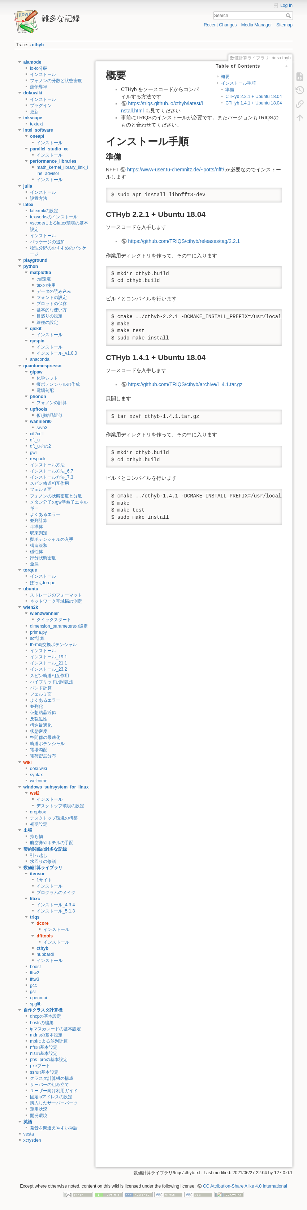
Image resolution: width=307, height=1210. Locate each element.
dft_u (35, 439)
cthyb (38, 44)
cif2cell (36, 433)
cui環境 (43, 279)
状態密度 (38, 731)
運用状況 (38, 1109)
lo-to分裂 (38, 68)
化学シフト (47, 378)
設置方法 (38, 198)
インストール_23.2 (48, 669)
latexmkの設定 (44, 210)
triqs (35, 917)
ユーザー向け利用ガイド (54, 1090)
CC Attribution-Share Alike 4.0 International (245, 1186)
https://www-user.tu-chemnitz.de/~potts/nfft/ (175, 169)
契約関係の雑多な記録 (45, 849)
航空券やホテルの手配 (51, 842)
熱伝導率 (38, 86)
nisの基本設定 (43, 1053)
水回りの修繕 (43, 861)
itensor (37, 873)
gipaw (36, 372)
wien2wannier (44, 613)
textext (36, 124)
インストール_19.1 (48, 656)
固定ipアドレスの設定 (51, 1096)
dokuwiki (32, 92)
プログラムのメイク (55, 892)
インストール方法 (47, 464)
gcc (33, 985)
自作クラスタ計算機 (42, 1010)
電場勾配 (45, 390)
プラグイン (41, 105)
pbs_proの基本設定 (49, 1059)
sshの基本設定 (44, 1072)
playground (35, 260)
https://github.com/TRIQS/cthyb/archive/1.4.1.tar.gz (185, 384)
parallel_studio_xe (49, 148)
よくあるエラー (45, 514)
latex (28, 204)
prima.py (38, 632)
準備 (229, 89)
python (30, 266)
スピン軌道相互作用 (49, 483)
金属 (34, 563)
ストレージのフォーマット (56, 595)
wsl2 (35, 793)
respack (38, 458)
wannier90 (41, 421)
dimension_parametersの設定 (59, 626)
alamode (32, 62)
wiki (27, 762)
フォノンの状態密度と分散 (56, 496)
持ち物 (36, 836)
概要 (225, 76)
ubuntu (31, 588)
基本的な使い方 (51, 309)
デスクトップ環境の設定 (60, 805)
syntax (36, 774)
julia (28, 186)
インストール (43, 74)
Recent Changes (220, 24)
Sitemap (284, 24)
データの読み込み (53, 291)
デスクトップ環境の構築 (54, 818)
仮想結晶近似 (49, 415)
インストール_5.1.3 (55, 911)
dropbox (38, 811)
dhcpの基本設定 (45, 1016)
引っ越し (38, 855)
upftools (38, 409)
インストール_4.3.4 (55, 904)
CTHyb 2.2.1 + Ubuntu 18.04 (253, 96)
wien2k (30, 607)
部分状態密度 (43, 557)
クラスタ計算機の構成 (51, 1078)
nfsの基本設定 (43, 1047)
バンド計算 (41, 687)
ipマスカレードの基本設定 (55, 1028)
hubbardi (45, 954)
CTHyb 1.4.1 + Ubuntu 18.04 (253, 103)
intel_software (38, 130)
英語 (27, 1121)
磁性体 (36, 551)
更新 (34, 111)
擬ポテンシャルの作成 (58, 384)
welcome (38, 780)
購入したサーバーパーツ (54, 1103)
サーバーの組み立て (49, 1084)
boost (35, 966)
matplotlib (40, 272)
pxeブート (40, 1065)
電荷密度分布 (43, 755)
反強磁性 (38, 719)
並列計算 (38, 520)
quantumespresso (42, 365)
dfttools (44, 936)
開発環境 (38, 1115)
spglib (36, 1003)
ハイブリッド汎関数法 (51, 681)
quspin (37, 340)
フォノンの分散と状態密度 (56, 80)
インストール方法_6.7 (51, 471)
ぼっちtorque (43, 582)
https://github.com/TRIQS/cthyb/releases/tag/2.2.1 (184, 241)
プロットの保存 (51, 303)
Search (289, 15)
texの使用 (45, 285)
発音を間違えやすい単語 (54, 1127)
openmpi (38, 997)
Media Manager (256, 24)
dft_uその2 (40, 446)
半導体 (36, 526)
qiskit (36, 328)
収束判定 (38, 532)
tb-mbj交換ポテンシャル (53, 644)
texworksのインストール (54, 216)
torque (30, 570)
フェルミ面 (41, 489)
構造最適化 (41, 725)
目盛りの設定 (49, 315)
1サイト (44, 879)
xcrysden (32, 1140)
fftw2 (34, 972)
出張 (27, 830)
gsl (33, 991)
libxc (35, 898)
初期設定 (38, 824)
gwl (33, 452)
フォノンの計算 (51, 402)
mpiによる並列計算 (49, 1041)
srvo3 (41, 427)
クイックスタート (53, 619)
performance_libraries (53, 161)
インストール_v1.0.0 (56, 353)
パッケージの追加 (47, 241)
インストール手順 (238, 83)
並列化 (36, 706)
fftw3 (34, 979)
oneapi (37, 136)
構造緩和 (38, 545)
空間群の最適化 (45, 737)
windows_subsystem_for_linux (56, 787)
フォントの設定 (51, 297)
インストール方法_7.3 (51, 477)
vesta (28, 1134)
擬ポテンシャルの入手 (51, 539)
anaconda (39, 359)
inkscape (32, 117)
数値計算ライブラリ (42, 867)
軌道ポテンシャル (47, 743)
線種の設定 (47, 322)
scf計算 (37, 638)
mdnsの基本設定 (46, 1035)
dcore (42, 923)
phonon (38, 396)
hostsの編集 (41, 1022)
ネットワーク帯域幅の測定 (56, 601)
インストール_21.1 (48, 663)
